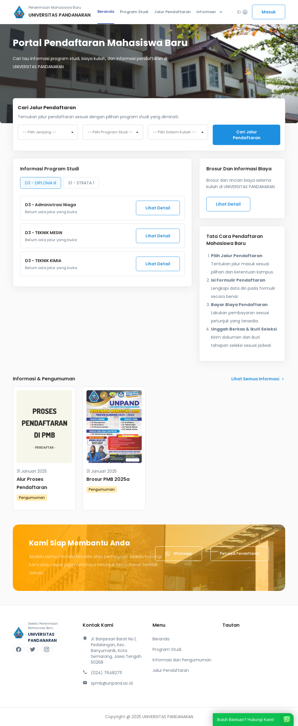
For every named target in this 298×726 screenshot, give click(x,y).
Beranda (105, 11)
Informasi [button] (210, 12)
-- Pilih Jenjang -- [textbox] (39, 132)
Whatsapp (178, 554)
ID (242, 12)
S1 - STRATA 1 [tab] (81, 183)
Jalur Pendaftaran (172, 12)
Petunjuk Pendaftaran (239, 553)
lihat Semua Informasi (258, 379)
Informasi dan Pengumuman (181, 660)
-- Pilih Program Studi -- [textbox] (110, 132)
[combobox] (48, 132)
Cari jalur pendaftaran (246, 135)
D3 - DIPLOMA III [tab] (40, 183)
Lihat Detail (158, 208)
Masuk (269, 12)
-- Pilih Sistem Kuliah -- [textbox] (174, 132)
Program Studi (134, 12)
